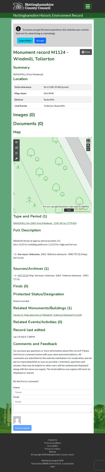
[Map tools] (16, 158)
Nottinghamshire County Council (60, 454)
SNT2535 (23, 275)
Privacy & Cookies (52, 449)
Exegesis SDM (57, 460)
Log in (52, 466)
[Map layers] (16, 142)
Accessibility (52, 446)
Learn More (25, 40)
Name (16, 387)
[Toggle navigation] (88, 6)
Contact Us (52, 440)
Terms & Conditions (52, 443)
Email (16, 396)
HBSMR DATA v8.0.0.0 (52, 463)
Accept (40, 40)
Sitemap (52, 451)
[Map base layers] (16, 148)
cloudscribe (69, 463)
